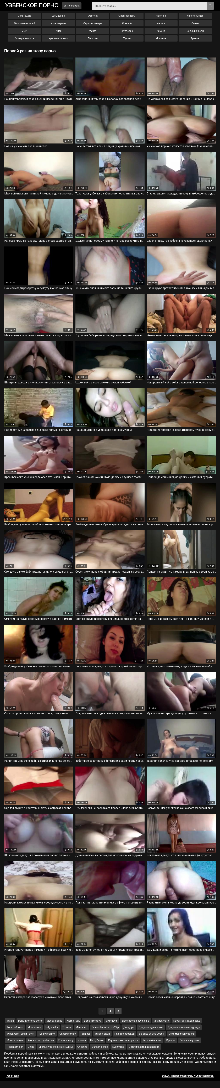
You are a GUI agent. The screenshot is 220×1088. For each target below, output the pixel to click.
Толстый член (15, 1034)
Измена (161, 33)
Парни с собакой (124, 1041)
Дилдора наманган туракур (184, 1034)
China (31, 1054)
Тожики (66, 1034)
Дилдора (128, 1034)
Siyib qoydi (111, 1028)
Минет (92, 33)
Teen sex (85, 1041)
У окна (82, 1047)
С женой (127, 25)
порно (34, 6)
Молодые (161, 40)
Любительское (195, 17)
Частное (161, 17)
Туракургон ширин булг (20, 1041)
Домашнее (58, 17)
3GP (24, 33)
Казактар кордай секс (186, 1028)
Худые (127, 40)
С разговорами (126, 17)
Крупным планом (58, 40)
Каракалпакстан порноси (123, 1047)
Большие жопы (195, 33)
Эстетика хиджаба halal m (144, 1054)
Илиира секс (161, 1028)
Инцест (161, 25)
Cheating (82, 1054)
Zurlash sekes (100, 1054)
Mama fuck (73, 1028)
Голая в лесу (65, 1047)
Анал (59, 33)
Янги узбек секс (152, 1047)
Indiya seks (51, 1034)
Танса (10, 1028)
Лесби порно (54, 1028)
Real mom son (15, 1054)
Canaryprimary (67, 1041)
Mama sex (81, 1034)
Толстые (93, 40)
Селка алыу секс (190, 1047)
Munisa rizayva (15, 1047)
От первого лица (24, 40)
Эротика (93, 17)
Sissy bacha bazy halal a (135, 1028)
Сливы (195, 25)
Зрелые (195, 40)
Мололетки (34, 1034)
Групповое (127, 33)
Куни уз (170, 1047)
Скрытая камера (92, 25)
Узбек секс (12, 1083)
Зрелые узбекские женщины (56, 1054)
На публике (97, 1047)
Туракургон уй (46, 1041)
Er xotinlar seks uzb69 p (105, 1034)
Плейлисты (78, 6)
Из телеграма (58, 25)
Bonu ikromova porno (30, 1028)
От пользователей (24, 25)
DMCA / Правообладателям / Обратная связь (188, 1083)
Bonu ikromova (92, 1028)
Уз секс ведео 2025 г (151, 1041)
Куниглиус (118, 1054)
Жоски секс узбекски (41, 1047)
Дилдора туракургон (151, 1034)
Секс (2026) (24, 17)
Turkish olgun (102, 1041)
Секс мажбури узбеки (182, 1041)
